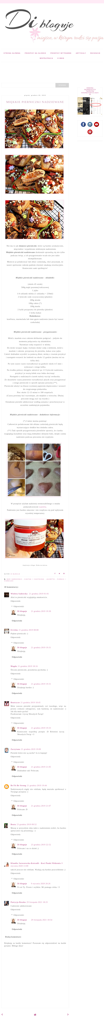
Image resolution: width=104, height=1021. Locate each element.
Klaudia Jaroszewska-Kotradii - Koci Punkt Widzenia (36, 863)
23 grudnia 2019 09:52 (27, 824)
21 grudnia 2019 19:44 (37, 786)
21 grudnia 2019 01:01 (39, 594)
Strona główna (12, 53)
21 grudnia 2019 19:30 (41, 611)
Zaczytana (15, 749)
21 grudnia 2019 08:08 (29, 630)
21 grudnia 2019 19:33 (41, 728)
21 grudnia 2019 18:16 (28, 666)
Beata (13, 824)
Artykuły (81, 53)
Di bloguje (22, 611)
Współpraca (46, 58)
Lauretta (42, 507)
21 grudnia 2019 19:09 (31, 749)
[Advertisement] (49, 68)
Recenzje (95, 53)
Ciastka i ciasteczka (34, 579)
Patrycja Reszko (18, 902)
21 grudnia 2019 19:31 (41, 648)
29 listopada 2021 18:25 (37, 902)
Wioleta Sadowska (19, 594)
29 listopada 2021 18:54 (41, 920)
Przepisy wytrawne (61, 53)
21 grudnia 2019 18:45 (30, 703)
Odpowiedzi (18, 607)
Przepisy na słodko (35, 53)
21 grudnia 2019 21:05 (41, 767)
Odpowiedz (16, 601)
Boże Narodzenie (15, 579)
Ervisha (14, 630)
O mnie (60, 58)
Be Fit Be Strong (18, 786)
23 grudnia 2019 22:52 (41, 845)
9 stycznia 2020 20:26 (40, 884)
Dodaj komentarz (13, 937)
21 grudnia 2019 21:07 (41, 806)
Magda (14, 666)
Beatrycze (15, 703)
